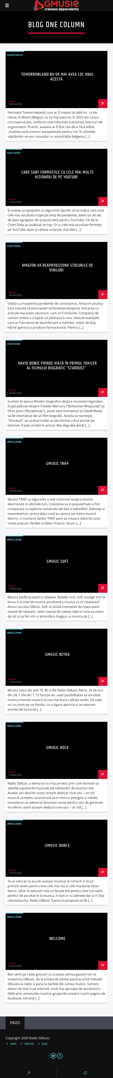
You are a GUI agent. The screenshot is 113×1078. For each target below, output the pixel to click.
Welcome (57, 938)
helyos (12, 101)
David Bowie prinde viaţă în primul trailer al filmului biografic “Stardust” (57, 366)
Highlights (15, 55)
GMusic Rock (57, 747)
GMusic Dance (57, 845)
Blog (45, 1044)
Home (13, 1044)
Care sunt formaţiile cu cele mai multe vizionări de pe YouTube (57, 175)
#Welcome (14, 442)
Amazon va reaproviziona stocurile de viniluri (57, 268)
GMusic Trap (57, 463)
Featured (14, 153)
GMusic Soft (57, 561)
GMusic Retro (57, 654)
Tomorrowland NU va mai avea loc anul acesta (57, 77)
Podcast (29, 1044)
